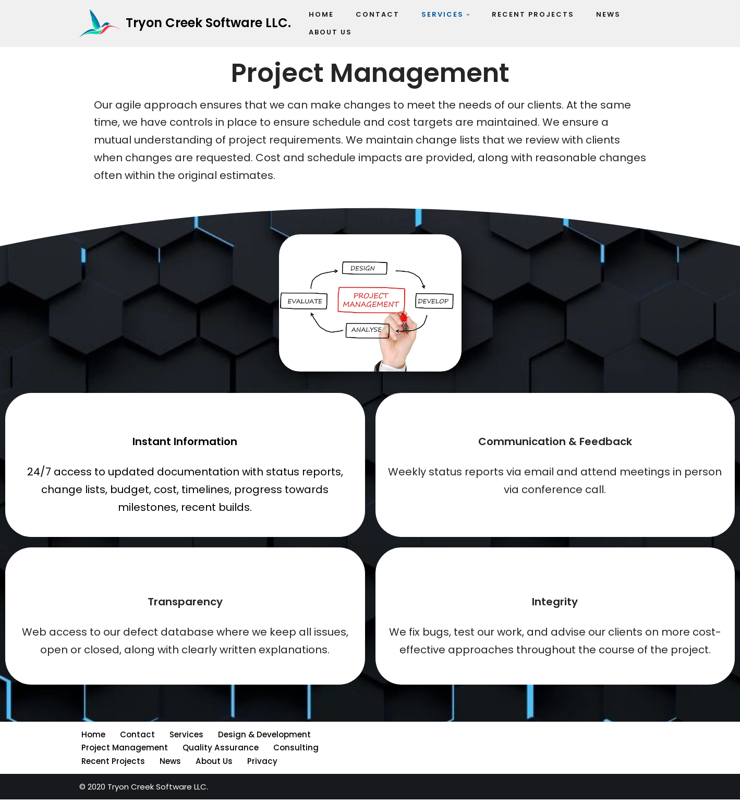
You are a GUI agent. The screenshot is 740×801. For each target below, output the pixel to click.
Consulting (294, 749)
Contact (136, 736)
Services (185, 736)
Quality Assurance (219, 749)
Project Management (124, 749)
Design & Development (262, 736)
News (169, 762)
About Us (213, 762)
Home (93, 736)
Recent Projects (112, 762)
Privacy (260, 762)
